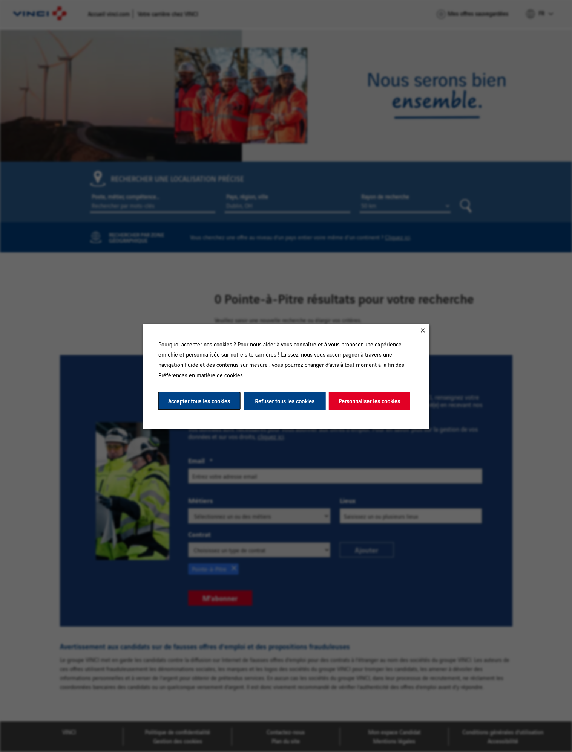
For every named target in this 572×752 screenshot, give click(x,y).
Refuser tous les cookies (284, 400)
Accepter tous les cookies (199, 400)
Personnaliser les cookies (369, 400)
